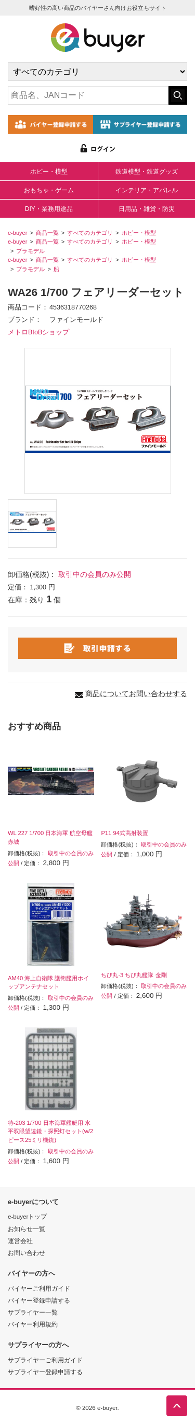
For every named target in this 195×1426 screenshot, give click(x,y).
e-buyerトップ (27, 1216)
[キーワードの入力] (88, 95)
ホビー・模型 (49, 171)
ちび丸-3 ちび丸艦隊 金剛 (133, 975)
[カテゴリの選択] (97, 71)
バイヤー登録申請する (39, 1300)
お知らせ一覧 (26, 1228)
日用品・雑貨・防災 (147, 209)
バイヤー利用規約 (33, 1324)
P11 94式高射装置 (124, 833)
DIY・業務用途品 (49, 209)
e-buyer (17, 233)
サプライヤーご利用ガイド (45, 1360)
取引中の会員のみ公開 (94, 574)
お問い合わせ (26, 1252)
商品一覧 (47, 233)
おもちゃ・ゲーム (49, 190)
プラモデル (30, 251)
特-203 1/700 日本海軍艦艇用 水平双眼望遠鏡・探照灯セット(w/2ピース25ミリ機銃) (50, 1131)
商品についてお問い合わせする (136, 693)
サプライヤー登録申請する (45, 1371)
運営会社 (20, 1240)
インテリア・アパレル (146, 190)
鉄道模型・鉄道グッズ (146, 171)
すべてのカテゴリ (90, 233)
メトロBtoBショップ (38, 332)
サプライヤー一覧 (33, 1312)
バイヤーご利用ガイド (39, 1288)
